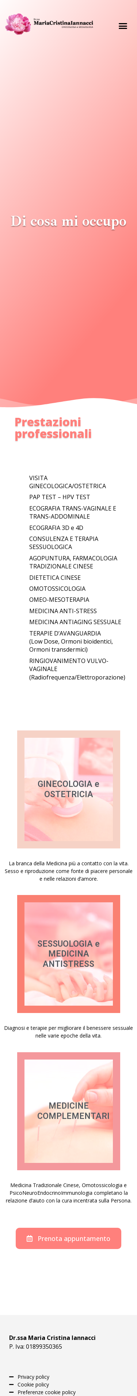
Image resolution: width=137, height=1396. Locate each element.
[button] (123, 26)
